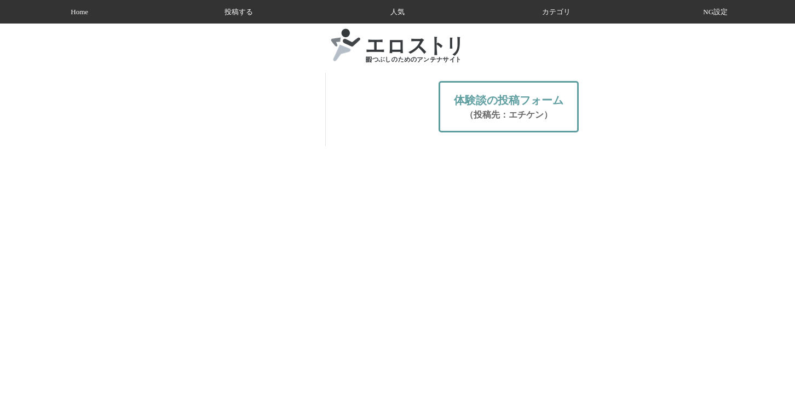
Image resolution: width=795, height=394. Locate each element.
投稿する (238, 12)
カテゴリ (556, 12)
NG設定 (715, 12)
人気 (397, 12)
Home (79, 12)
